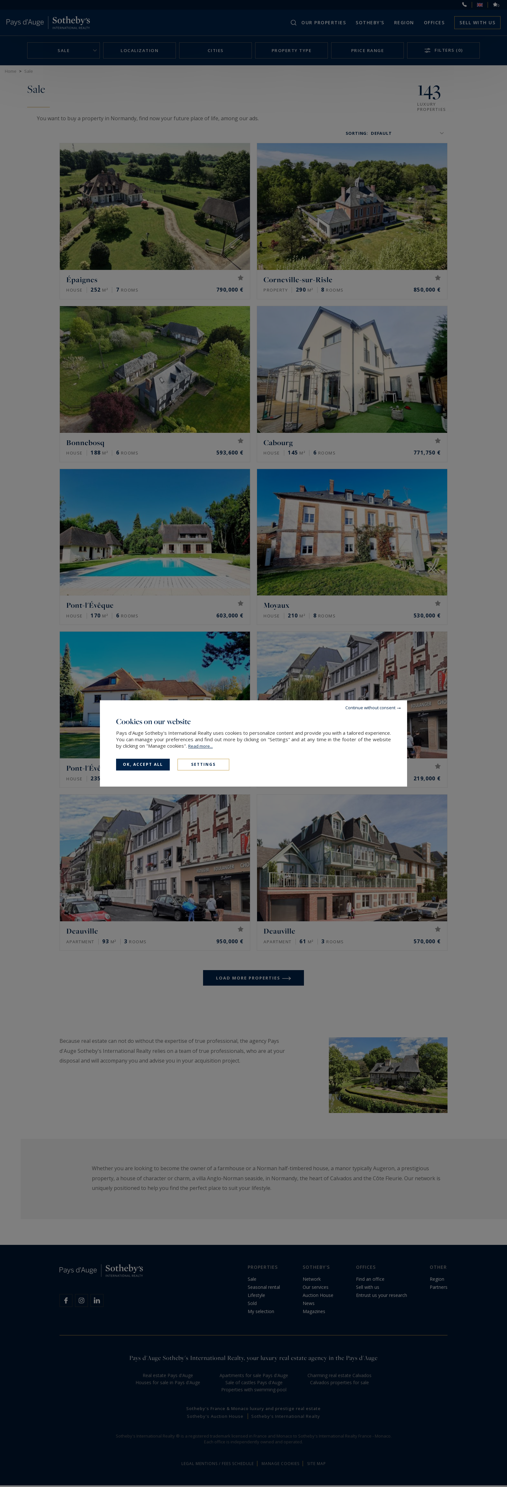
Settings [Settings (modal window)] (203, 764)
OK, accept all (143, 764)
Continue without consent (370, 708)
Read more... (200, 746)
